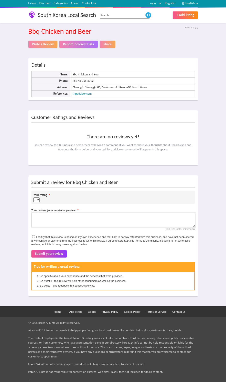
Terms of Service (156, 312)
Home (32, 3)
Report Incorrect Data (78, 44)
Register (170, 3)
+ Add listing (185, 15)
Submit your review (49, 254)
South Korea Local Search (67, 15)
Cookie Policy (132, 312)
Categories (61, 3)
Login (152, 3)
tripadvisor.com (82, 93)
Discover (45, 3)
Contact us (89, 3)
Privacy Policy (110, 312)
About (75, 3)
